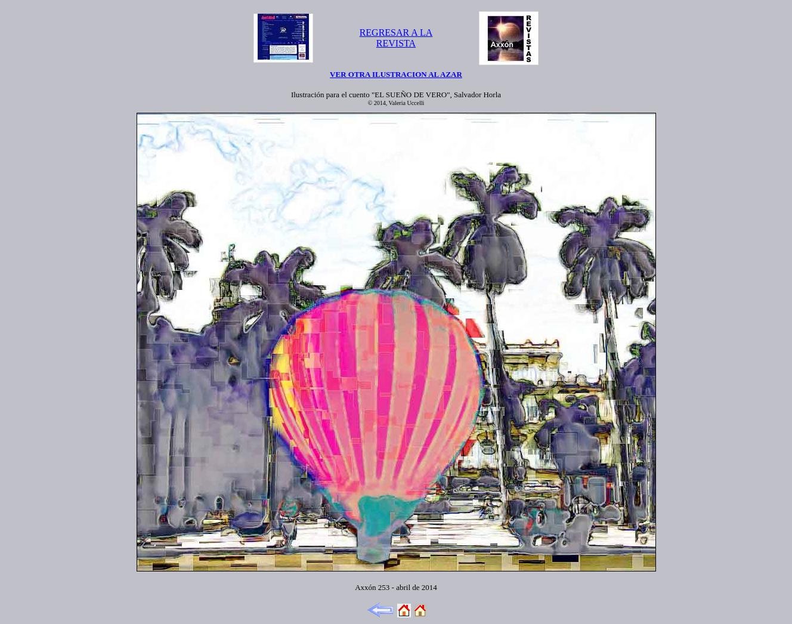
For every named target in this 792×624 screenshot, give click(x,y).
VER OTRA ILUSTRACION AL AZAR (396, 74)
